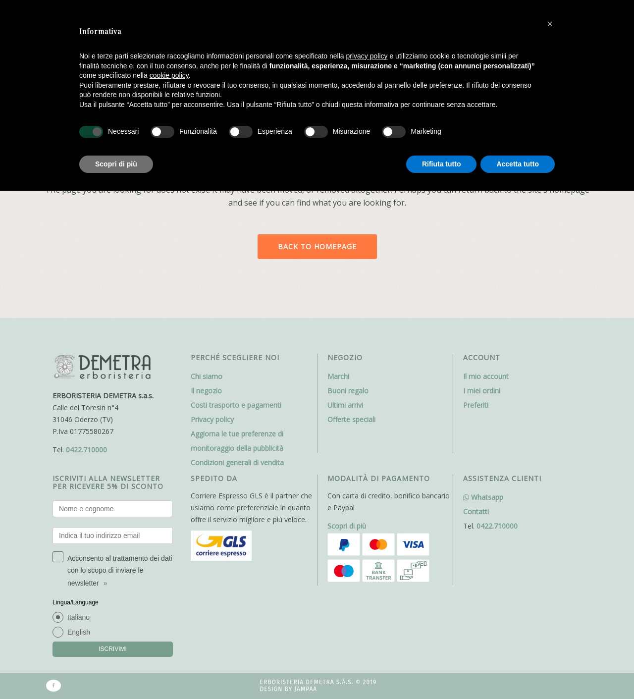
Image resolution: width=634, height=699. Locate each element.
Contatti (476, 511)
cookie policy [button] (169, 75)
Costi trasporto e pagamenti (236, 405)
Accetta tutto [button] (517, 164)
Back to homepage (317, 246)
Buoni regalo (348, 390)
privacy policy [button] (367, 56)
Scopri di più (346, 526)
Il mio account (486, 376)
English (78, 632)
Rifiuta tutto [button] (441, 164)
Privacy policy (212, 419)
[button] (550, 24)
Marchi (338, 376)
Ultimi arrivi (345, 405)
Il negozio (206, 390)
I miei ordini (481, 390)
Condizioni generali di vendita (237, 462)
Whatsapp (483, 497)
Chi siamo (206, 376)
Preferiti (475, 405)
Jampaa (305, 689)
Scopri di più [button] (116, 164)
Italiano (78, 617)
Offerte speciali (351, 419)
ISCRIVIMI (113, 648)
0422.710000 (86, 449)
